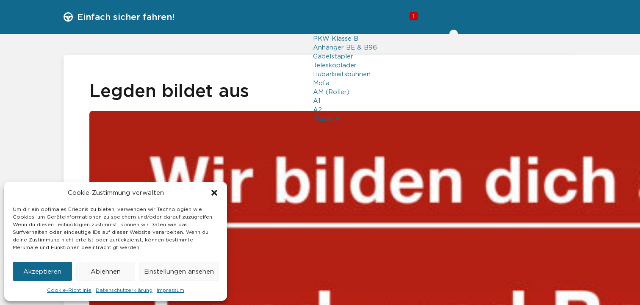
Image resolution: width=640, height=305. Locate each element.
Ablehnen (106, 271)
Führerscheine (281, 17)
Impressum (170, 290)
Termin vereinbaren (528, 18)
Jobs (376, 17)
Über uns (228, 17)
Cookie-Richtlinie (69, 290)
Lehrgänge (338, 17)
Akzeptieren (42, 271)
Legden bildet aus (436, 17)
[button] (214, 193)
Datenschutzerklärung (124, 290)
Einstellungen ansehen (179, 271)
